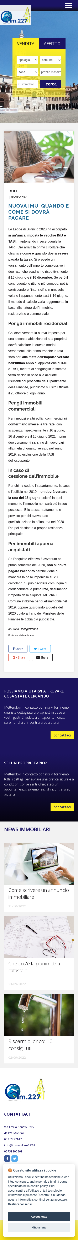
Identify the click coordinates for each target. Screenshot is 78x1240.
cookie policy (39, 1186)
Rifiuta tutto (39, 1227)
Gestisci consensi (20, 1204)
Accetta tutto (39, 1216)
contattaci (62, 735)
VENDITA (26, 43)
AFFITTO (52, 43)
